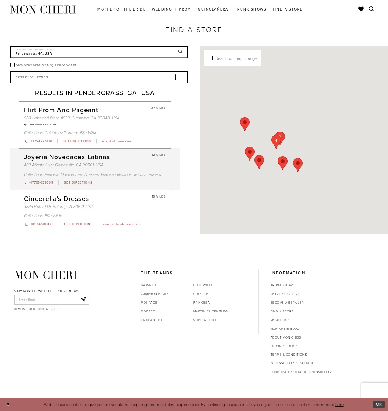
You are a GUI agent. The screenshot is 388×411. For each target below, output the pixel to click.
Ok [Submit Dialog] (379, 404)
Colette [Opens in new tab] (200, 294)
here (339, 404)
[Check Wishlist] (361, 9)
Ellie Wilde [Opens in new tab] (203, 285)
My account (281, 320)
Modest (148, 311)
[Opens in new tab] (76, 141)
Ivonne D (149, 285)
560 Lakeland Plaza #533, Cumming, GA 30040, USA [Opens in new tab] (72, 118)
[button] (282, 136)
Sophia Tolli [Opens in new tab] (204, 320)
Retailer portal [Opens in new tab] (285, 294)
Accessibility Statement (293, 363)
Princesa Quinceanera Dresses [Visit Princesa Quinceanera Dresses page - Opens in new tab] (72, 174)
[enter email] (52, 299)
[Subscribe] (83, 299)
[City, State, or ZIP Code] (99, 52)
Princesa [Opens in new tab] (201, 302)
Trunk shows (283, 285)
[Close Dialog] (8, 404)
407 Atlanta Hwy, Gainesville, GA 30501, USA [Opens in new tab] (63, 165)
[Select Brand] (99, 77)
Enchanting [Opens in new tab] (152, 320)
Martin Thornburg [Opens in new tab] (210, 311)
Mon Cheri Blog (285, 328)
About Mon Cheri (286, 337)
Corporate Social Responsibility (301, 372)
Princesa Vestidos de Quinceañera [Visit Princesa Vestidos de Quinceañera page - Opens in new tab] (131, 174)
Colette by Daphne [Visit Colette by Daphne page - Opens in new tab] (61, 133)
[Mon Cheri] (46, 275)
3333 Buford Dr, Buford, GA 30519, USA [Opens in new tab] (59, 207)
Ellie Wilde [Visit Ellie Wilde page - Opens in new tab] (88, 133)
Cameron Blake (155, 294)
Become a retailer (287, 302)
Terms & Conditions (289, 354)
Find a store (282, 311)
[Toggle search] (372, 9)
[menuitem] (121, 9)
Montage (149, 302)
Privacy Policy (284, 346)
